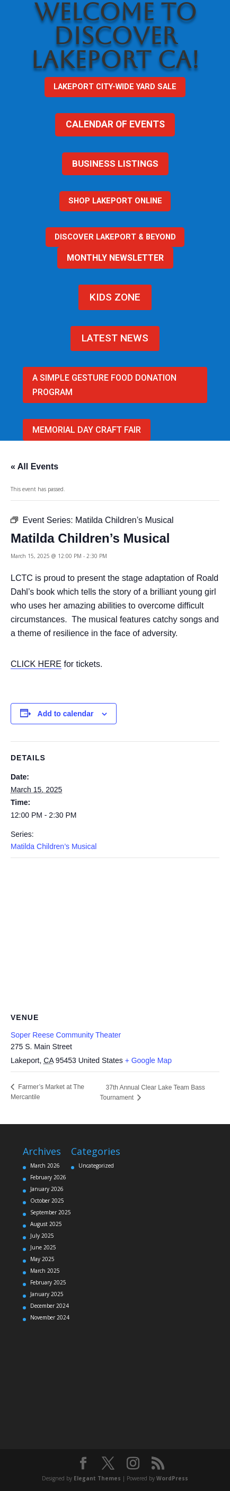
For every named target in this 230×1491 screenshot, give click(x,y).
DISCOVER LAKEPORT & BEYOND (115, 237)
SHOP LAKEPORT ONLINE (115, 200)
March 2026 (45, 1165)
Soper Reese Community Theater (66, 1035)
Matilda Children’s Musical (53, 846)
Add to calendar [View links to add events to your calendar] (66, 713)
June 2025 (43, 1247)
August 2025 (46, 1224)
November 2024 (49, 1317)
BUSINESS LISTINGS (115, 163)
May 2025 (42, 1259)
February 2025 (48, 1282)
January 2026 (47, 1189)
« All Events (34, 466)
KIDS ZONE (115, 297)
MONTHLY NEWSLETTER (115, 258)
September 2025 (50, 1212)
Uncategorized (96, 1165)
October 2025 (47, 1200)
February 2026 (48, 1177)
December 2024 (49, 1305)
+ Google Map (148, 1060)
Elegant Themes (97, 1478)
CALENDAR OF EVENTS (115, 124)
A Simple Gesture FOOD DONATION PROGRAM (104, 385)
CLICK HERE (36, 664)
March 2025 (45, 1270)
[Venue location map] (115, 935)
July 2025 (42, 1235)
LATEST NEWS (115, 338)
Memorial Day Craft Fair (86, 430)
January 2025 (47, 1294)
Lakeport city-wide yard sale (115, 86)
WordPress (172, 1478)
